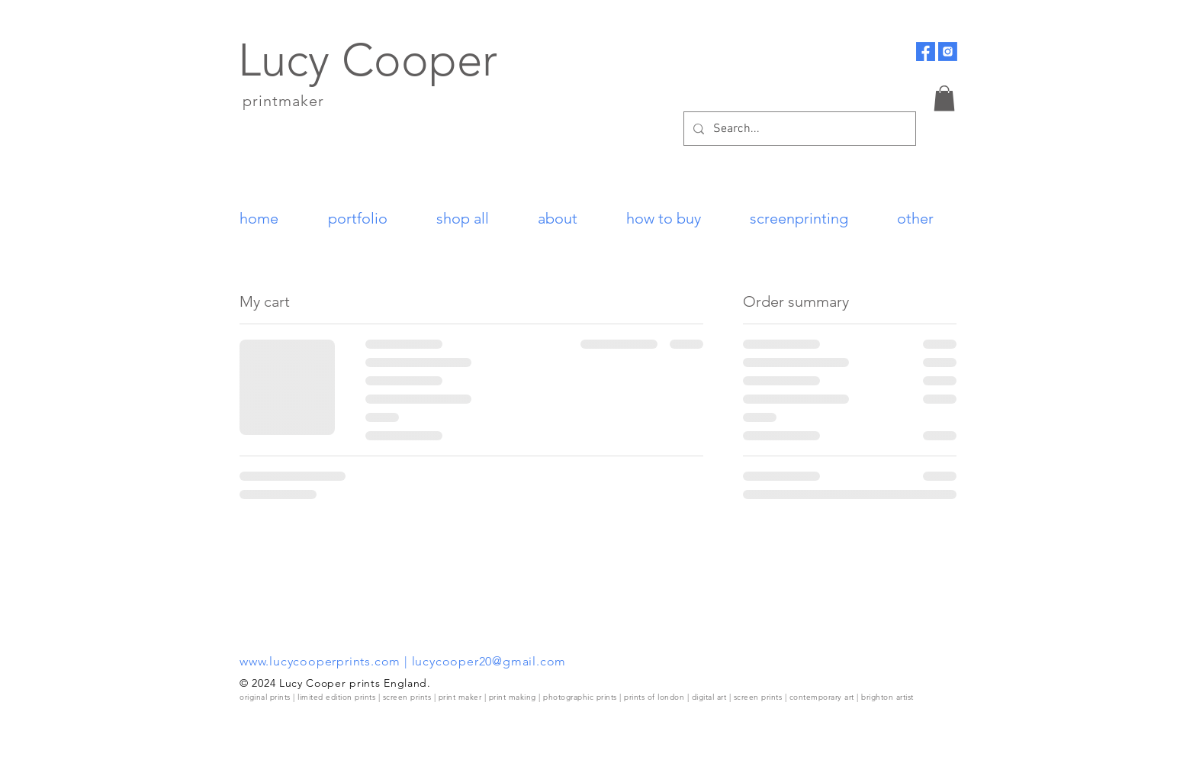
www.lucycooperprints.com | (326, 661)
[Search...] (798, 128)
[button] (944, 98)
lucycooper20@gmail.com (489, 661)
